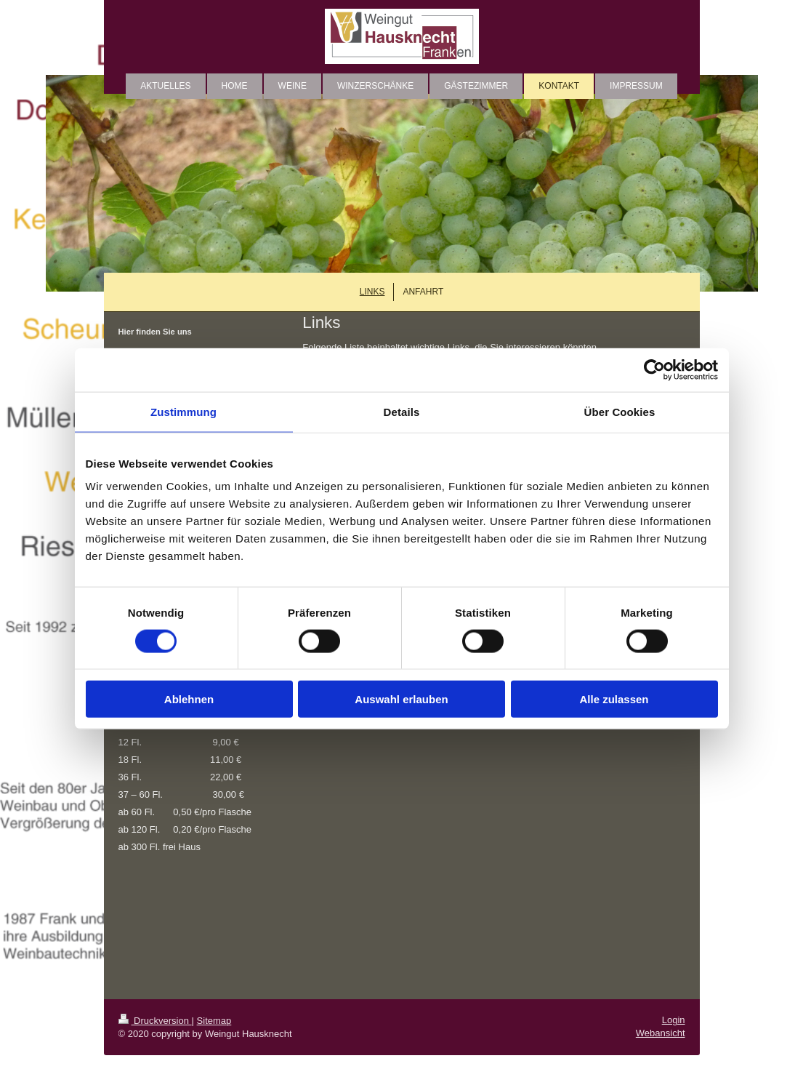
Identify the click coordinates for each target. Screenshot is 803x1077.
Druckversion (155, 1020)
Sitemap (214, 1020)
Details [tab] (402, 411)
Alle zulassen (613, 699)
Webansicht (660, 1033)
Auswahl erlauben (401, 699)
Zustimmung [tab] (183, 411)
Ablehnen (189, 699)
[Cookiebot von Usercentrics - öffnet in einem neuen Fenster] (654, 369)
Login (673, 1019)
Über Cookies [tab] (619, 411)
